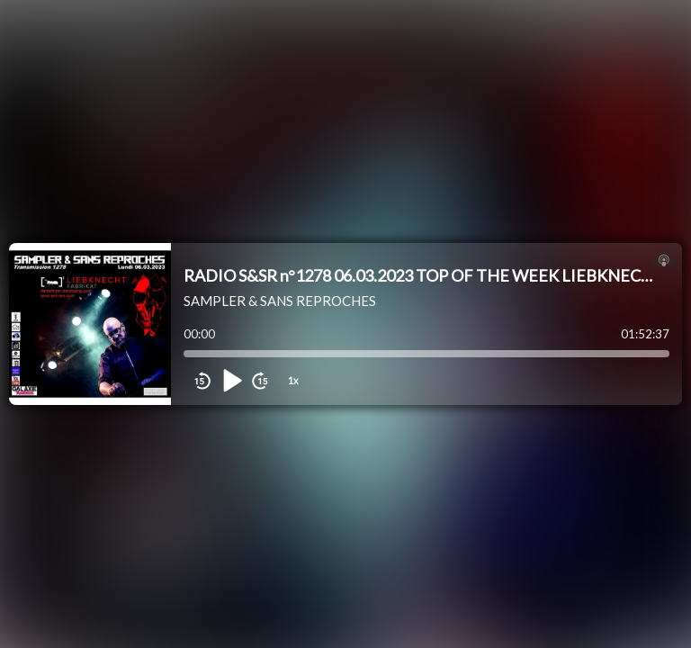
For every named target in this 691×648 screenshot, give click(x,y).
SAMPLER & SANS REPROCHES (280, 300)
